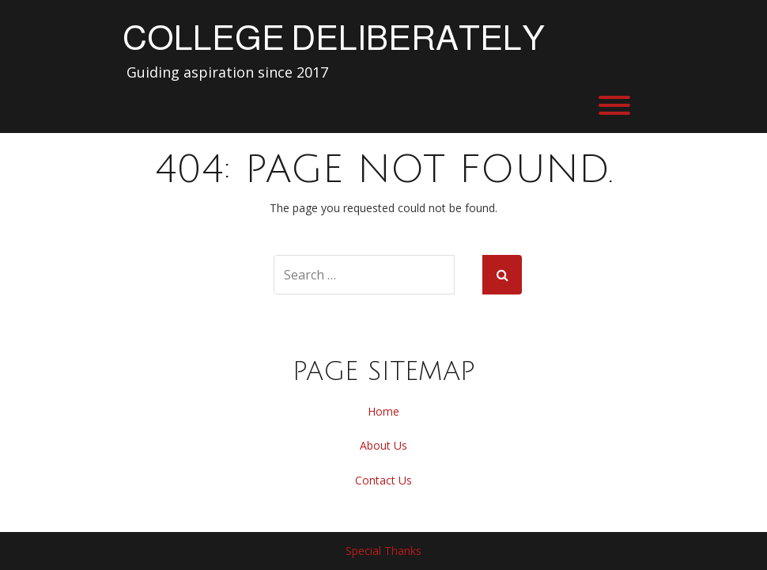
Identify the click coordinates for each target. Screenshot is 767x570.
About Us (383, 445)
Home (383, 411)
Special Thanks (383, 550)
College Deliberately (334, 38)
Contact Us (383, 480)
